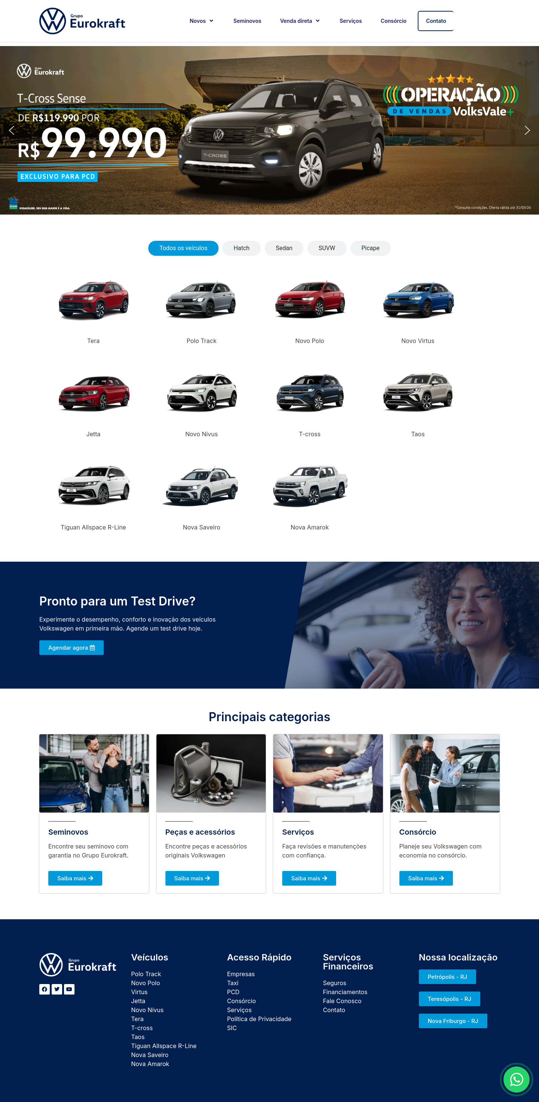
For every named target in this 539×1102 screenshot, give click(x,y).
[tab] (183, 248)
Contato (436, 21)
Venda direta (300, 21)
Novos (202, 21)
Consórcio (393, 21)
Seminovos (248, 21)
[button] (12, 130)
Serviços (351, 21)
